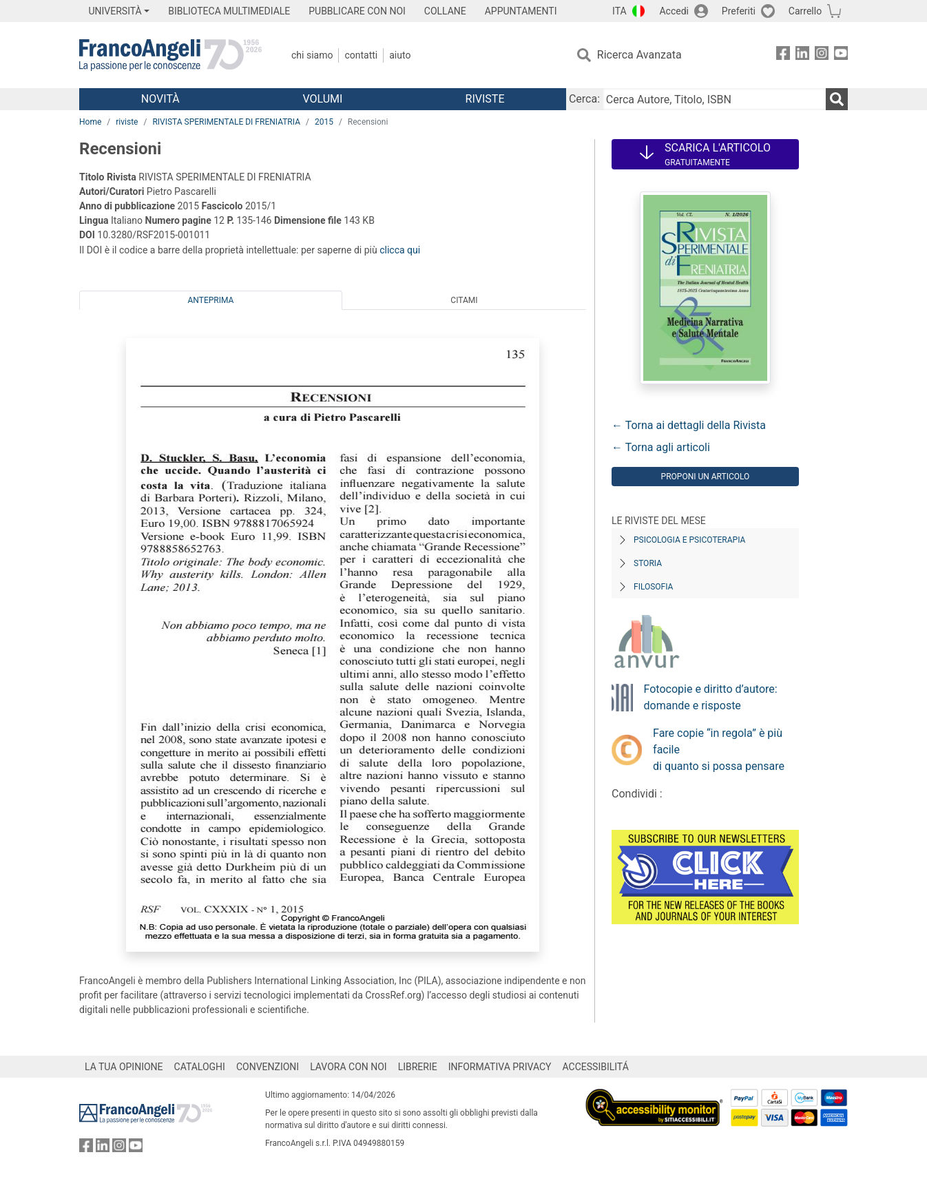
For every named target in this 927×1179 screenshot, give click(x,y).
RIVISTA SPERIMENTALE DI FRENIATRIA (226, 122)
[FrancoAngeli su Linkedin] (802, 55)
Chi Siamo (312, 55)
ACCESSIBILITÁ (596, 1066)
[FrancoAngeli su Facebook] (783, 55)
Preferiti (739, 11)
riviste (127, 122)
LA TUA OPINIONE (124, 1066)
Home (90, 122)
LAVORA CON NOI (348, 1066)
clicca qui (399, 249)
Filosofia (653, 587)
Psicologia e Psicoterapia (689, 540)
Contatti (360, 55)
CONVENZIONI (267, 1066)
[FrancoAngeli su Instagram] (822, 55)
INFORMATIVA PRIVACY (500, 1066)
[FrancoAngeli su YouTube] (841, 55)
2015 (324, 122)
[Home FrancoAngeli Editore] (170, 55)
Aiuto (399, 55)
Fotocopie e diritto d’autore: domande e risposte (711, 697)
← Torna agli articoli (661, 447)
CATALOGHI (199, 1066)
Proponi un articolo (705, 476)
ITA (619, 11)
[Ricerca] (837, 99)
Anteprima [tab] (211, 300)
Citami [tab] (463, 300)
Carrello (805, 11)
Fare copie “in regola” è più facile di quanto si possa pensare (718, 750)
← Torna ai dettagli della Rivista (689, 425)
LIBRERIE (417, 1066)
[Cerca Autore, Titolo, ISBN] (714, 99)
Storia (648, 563)
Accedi (674, 11)
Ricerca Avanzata (639, 54)
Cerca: (584, 98)
